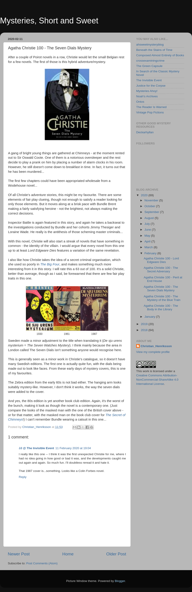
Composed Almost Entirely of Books (160, 55)
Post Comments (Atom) (42, 563)
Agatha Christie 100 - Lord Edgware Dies (161, 260)
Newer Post (19, 554)
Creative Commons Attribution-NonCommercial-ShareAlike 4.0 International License (157, 380)
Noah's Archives (147, 96)
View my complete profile (153, 352)
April (147, 241)
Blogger (120, 581)
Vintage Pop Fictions (150, 112)
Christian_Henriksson (156, 346)
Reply (23, 477)
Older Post (116, 554)
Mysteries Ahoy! (146, 91)
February (150, 253)
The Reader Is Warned (151, 107)
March (149, 247)
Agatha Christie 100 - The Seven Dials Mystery (161, 288)
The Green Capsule (149, 66)
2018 (144, 330)
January (150, 316)
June (148, 229)
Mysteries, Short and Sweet (49, 20)
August (149, 218)
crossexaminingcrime (150, 60)
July (147, 223)
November (151, 200)
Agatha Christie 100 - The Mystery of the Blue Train (162, 298)
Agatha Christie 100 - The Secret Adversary (161, 269)
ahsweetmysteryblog (150, 44)
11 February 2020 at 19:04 (73, 448)
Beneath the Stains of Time (154, 50)
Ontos (140, 101)
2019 (144, 324)
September (152, 212)
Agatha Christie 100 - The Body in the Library (161, 307)
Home (67, 554)
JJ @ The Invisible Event (36, 448)
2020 (144, 195)
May (147, 235)
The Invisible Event (149, 80)
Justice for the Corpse (150, 85)
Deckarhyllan (145, 132)
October (150, 206)
